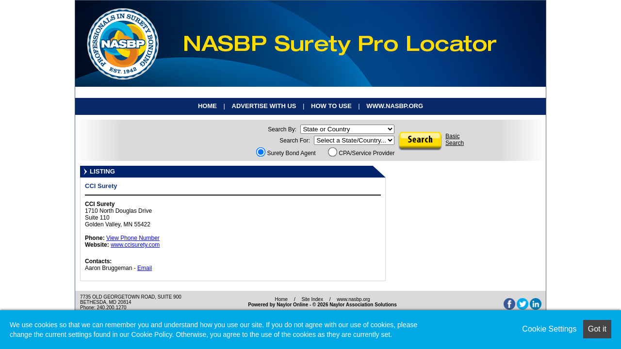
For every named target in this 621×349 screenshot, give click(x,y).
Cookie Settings (549, 329)
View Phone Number (133, 238)
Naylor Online (292, 304)
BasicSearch (454, 139)
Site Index (312, 299)
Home (207, 106)
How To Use (331, 106)
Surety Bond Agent (286, 153)
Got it (597, 329)
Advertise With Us (264, 106)
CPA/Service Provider (361, 153)
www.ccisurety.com (135, 244)
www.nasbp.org (394, 106)
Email (144, 268)
